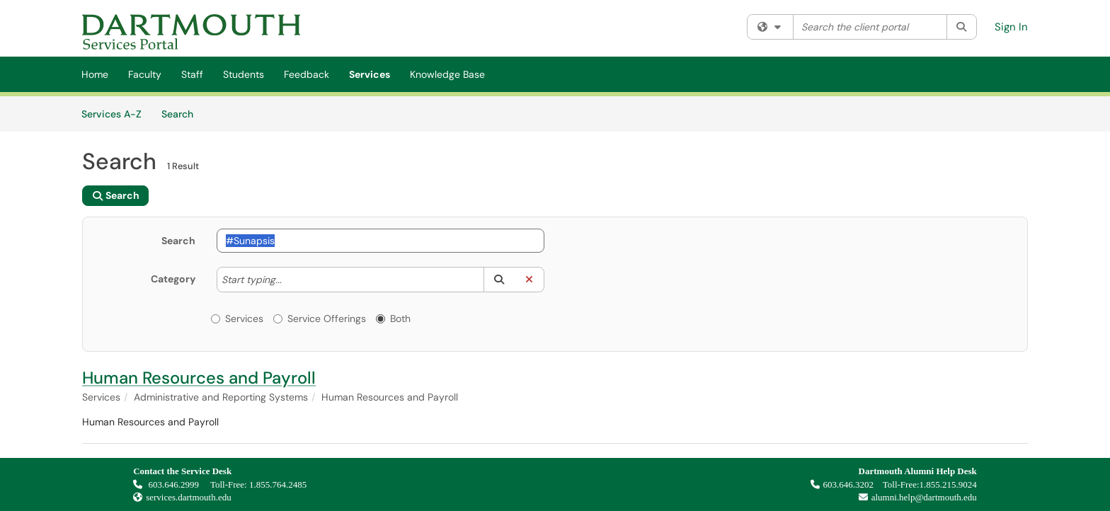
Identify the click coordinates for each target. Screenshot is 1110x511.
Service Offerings (319, 318)
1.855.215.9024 (948, 484)
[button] (499, 280)
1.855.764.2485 (278, 484)
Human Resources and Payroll (199, 378)
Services (369, 74)
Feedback (306, 74)
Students (243, 74)
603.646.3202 (842, 484)
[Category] (289, 279)
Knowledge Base (447, 74)
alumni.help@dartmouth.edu (914, 497)
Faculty (144, 74)
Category (173, 278)
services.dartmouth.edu (188, 497)
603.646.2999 (167, 484)
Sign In (1011, 27)
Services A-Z (111, 114)
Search (182, 113)
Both (393, 318)
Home (94, 74)
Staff (192, 74)
